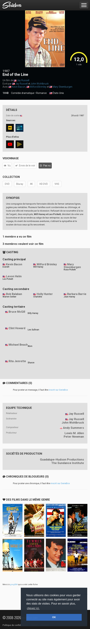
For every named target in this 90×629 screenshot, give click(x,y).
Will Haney (38, 267)
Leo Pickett (8, 279)
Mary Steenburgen (62, 86)
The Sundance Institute (67, 463)
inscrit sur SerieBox (58, 390)
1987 (6, 71)
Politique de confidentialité (15, 625)
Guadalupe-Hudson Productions (62, 459)
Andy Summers (73, 427)
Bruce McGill (17, 311)
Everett (6, 267)
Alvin (30, 346)
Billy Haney (33, 313)
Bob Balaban (14, 294)
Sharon (31, 362)
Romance (41, 93)
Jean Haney (69, 296)
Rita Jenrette (17, 361)
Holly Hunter (45, 294)
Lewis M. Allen (74, 433)
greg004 (13, 584)
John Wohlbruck (40, 83)
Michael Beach (18, 344)
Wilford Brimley (38, 86)
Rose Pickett (70, 269)
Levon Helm (14, 276)
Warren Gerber (9, 296)
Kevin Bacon (18, 86)
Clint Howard (17, 328)
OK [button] (54, 617)
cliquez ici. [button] (33, 608)
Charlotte (37, 296)
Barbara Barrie (76, 294)
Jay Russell (23, 80)
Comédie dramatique (22, 93)
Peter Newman (74, 436)
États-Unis (56, 93)
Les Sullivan (33, 329)
